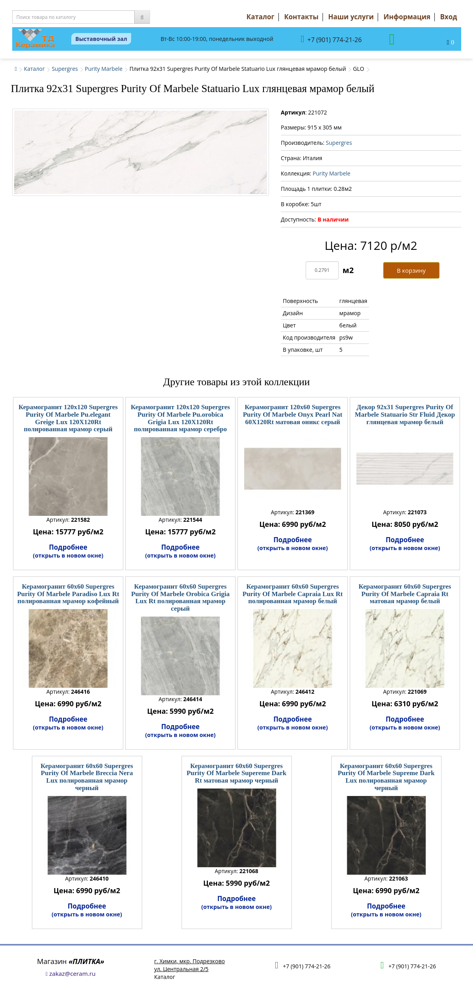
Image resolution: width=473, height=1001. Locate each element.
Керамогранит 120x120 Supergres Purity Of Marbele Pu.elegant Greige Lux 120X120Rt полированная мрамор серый (68, 418)
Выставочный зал (101, 38)
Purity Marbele (103, 68)
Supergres (65, 68)
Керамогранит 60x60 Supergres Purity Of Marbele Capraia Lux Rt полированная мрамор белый (293, 594)
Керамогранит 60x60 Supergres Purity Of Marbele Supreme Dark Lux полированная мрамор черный (386, 777)
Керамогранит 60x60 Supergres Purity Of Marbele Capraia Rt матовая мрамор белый (404, 594)
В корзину (411, 270)
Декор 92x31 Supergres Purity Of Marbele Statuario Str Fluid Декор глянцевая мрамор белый (405, 414)
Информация (407, 16)
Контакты (301, 16)
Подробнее (68, 551)
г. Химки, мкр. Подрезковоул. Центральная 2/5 (189, 965)
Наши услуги (351, 16)
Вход (448, 16)
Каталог (261, 16)
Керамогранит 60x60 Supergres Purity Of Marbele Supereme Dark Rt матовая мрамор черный (237, 773)
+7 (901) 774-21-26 (331, 39)
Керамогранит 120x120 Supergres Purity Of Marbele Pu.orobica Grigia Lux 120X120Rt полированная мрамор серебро (180, 418)
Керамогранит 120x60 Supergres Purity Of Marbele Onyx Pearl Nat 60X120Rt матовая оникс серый (293, 414)
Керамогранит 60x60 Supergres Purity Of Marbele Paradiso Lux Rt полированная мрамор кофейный (68, 594)
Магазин (70, 961)
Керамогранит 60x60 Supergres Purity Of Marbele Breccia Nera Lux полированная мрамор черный (87, 777)
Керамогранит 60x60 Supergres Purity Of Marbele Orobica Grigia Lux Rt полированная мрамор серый (180, 597)
